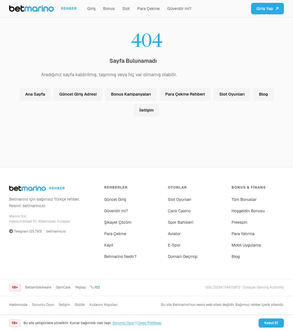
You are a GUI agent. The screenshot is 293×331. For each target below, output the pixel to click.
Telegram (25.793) (25, 231)
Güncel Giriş (115, 199)
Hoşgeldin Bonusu (248, 210)
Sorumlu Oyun (43, 304)
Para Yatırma (243, 233)
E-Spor (174, 245)
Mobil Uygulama (246, 245)
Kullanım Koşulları (103, 304)
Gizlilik (80, 304)
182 (95, 287)
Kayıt (108, 245)
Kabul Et (271, 323)
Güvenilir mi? (179, 8)
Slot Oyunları (232, 94)
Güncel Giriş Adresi (78, 94)
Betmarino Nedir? (120, 256)
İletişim (146, 110)
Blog (263, 94)
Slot (126, 8)
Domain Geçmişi (183, 256)
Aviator (174, 233)
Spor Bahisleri (180, 222)
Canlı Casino (179, 210)
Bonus (109, 8)
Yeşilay (80, 287)
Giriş (91, 8)
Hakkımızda (18, 304)
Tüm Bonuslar (244, 199)
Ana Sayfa (35, 94)
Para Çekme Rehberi (185, 94)
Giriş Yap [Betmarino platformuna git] (267, 8)
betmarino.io (34, 205)
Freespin (239, 222)
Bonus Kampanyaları (131, 94)
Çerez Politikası (149, 323)
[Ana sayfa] (43, 8)
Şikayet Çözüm (118, 222)
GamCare (63, 287)
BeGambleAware (38, 287)
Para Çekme (148, 8)
